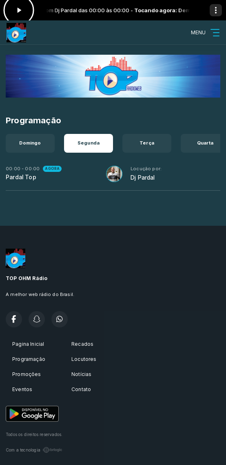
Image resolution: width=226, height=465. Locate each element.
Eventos (22, 389)
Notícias (81, 374)
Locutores (84, 359)
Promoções (26, 374)
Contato (81, 389)
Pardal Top (21, 177)
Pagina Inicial (28, 344)
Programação (28, 359)
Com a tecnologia (34, 450)
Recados (82, 344)
